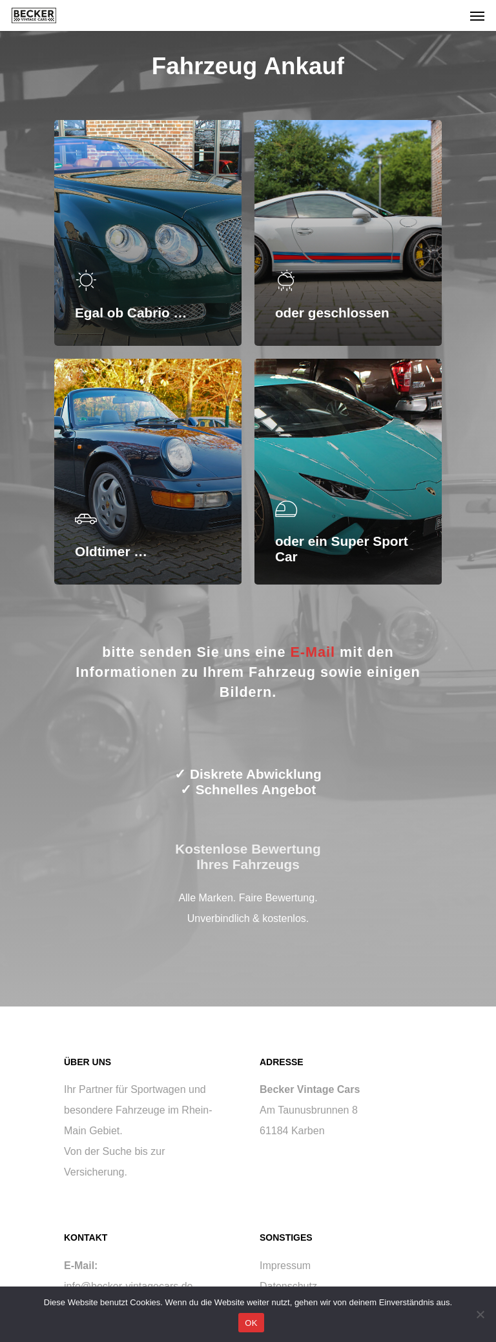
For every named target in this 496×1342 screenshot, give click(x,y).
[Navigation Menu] (477, 15)
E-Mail (312, 652)
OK (251, 1323)
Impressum (285, 1265)
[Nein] (479, 1314)
